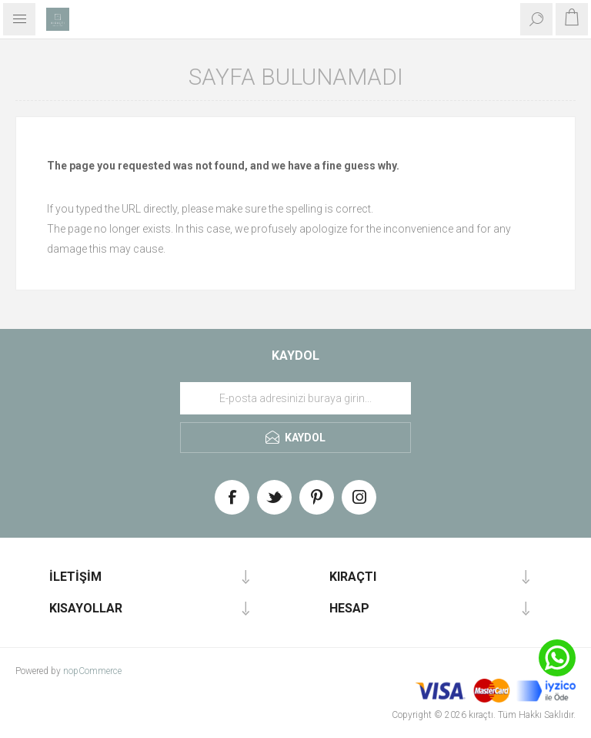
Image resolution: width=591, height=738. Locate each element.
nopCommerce (92, 671)
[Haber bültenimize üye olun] (295, 398)
